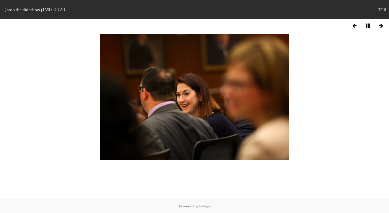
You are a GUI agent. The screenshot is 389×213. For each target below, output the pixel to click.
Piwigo (204, 206)
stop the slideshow (23, 9)
